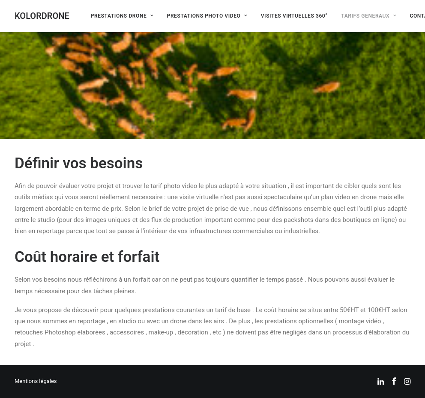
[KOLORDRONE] (42, 16)
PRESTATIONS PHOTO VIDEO (207, 16)
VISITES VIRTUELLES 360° (294, 16)
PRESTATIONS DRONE (122, 16)
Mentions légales (36, 381)
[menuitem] (122, 16)
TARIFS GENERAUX (368, 16)
